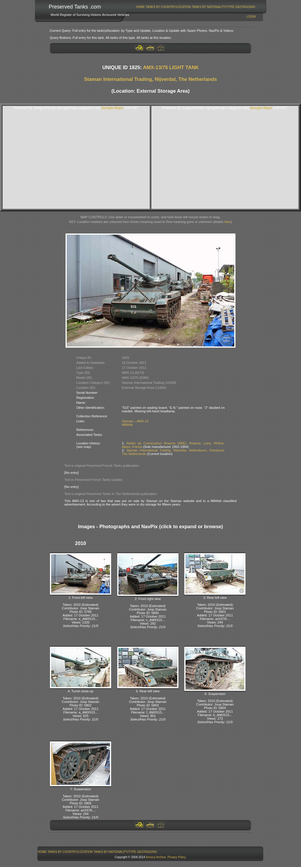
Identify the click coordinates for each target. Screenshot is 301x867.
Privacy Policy (177, 857)
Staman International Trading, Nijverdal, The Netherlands (150, 79)
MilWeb (127, 424)
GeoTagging (245, 7)
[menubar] (195, 7)
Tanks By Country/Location (168, 7)
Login (250, 16)
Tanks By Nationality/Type (213, 7)
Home (140, 7)
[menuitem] (140, 7)
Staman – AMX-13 (135, 421)
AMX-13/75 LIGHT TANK (171, 67)
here (227, 222)
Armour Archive (156, 857)
